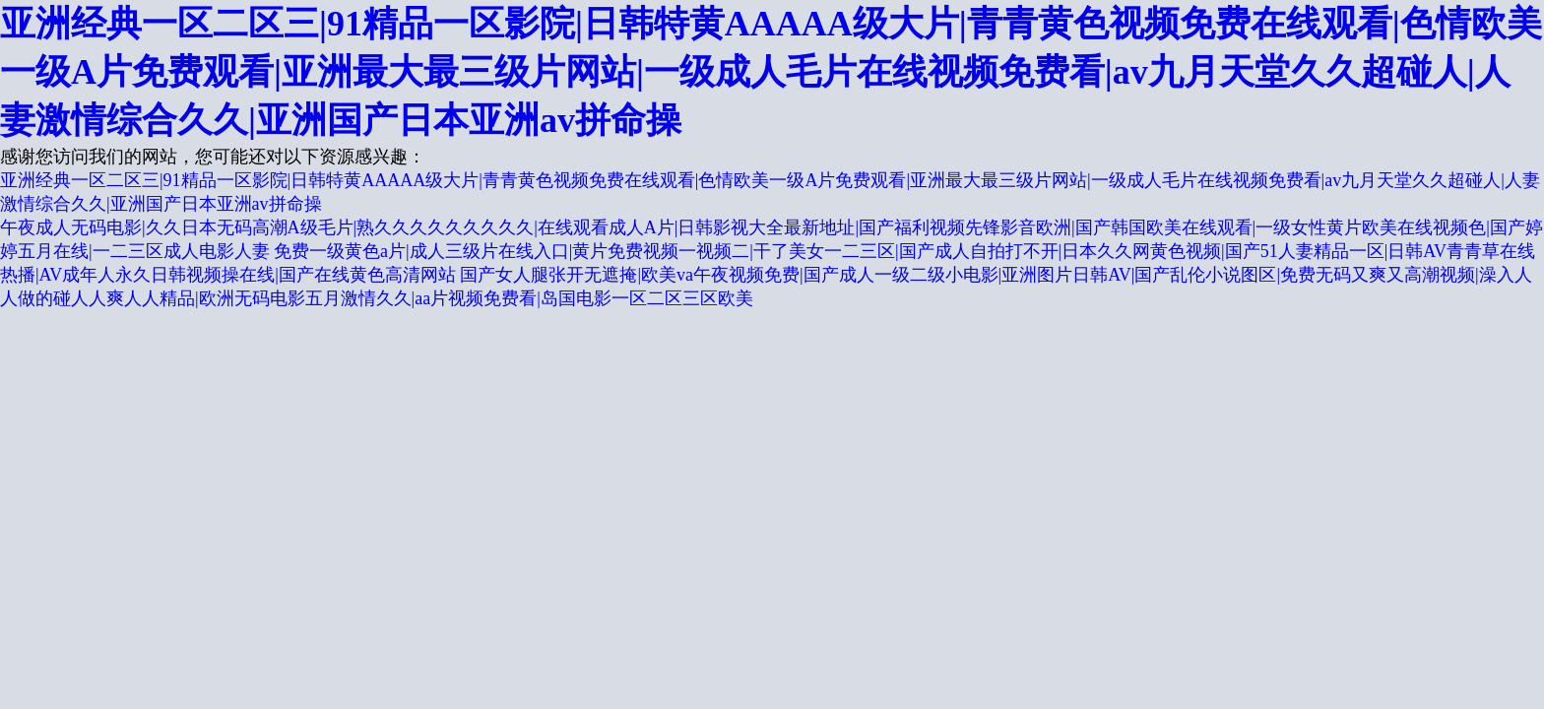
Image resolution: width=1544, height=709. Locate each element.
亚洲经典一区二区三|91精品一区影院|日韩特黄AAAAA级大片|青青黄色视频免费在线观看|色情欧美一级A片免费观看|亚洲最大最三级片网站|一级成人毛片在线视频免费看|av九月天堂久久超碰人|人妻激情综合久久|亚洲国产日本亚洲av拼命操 (771, 72)
